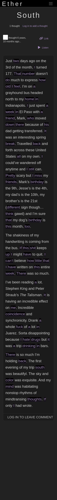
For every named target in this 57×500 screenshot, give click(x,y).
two (16, 61)
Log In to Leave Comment (30, 417)
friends (11, 182)
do (8, 80)
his (46, 124)
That (17, 74)
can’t (9, 261)
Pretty (10, 175)
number (28, 74)
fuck (19, 327)
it (49, 339)
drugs (35, 339)
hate (26, 339)
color (10, 380)
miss (38, 175)
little (38, 261)
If (21, 248)
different (13, 207)
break (10, 144)
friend (10, 118)
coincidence (15, 314)
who (30, 118)
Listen (42, 47)
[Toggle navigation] (51, 4)
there (20, 124)
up (8, 254)
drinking (28, 346)
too (27, 226)
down (10, 124)
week (10, 112)
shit (33, 248)
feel (17, 86)
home (29, 99)
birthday (37, 182)
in (36, 99)
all (19, 156)
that (9, 220)
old (8, 86)
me (13, 308)
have (27, 254)
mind (10, 386)
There (21, 273)
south (39, 367)
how (42, 80)
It (45, 131)
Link (45, 38)
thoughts (34, 399)
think (9, 214)
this (8, 226)
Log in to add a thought (35, 26)
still (31, 169)
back (37, 144)
